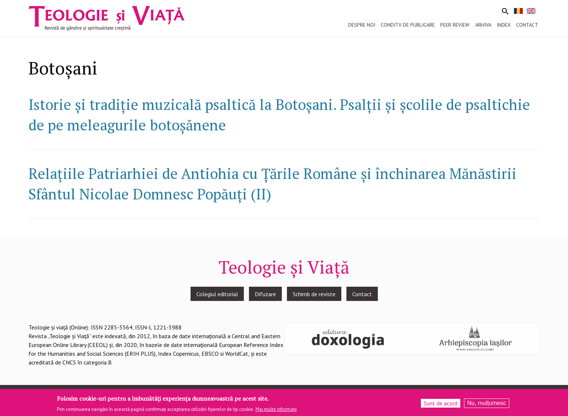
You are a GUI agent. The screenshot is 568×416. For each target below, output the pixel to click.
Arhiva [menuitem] (483, 25)
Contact (362, 294)
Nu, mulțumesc (486, 405)
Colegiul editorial (217, 294)
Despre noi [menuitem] (361, 25)
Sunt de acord (440, 405)
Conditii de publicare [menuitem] (408, 25)
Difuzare (265, 294)
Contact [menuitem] (527, 25)
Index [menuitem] (504, 25)
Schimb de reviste (314, 294)
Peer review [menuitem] (454, 25)
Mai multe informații (276, 411)
